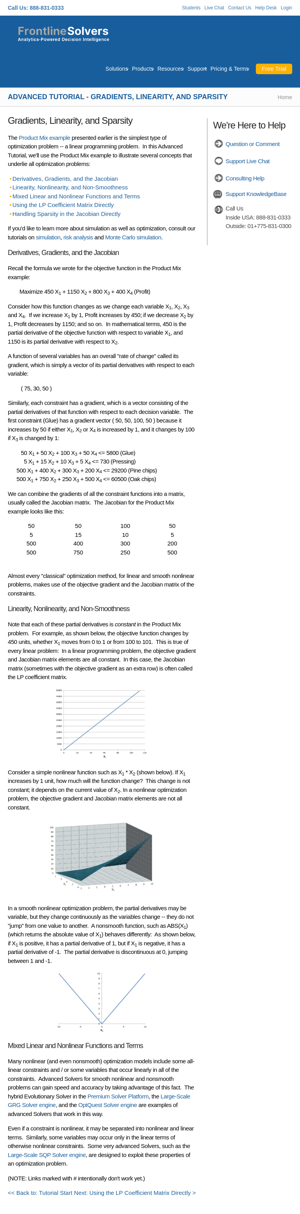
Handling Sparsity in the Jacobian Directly (66, 213)
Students (191, 8)
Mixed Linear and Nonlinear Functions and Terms (76, 196)
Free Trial (274, 68)
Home (285, 97)
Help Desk (266, 8)
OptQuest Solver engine (107, 1105)
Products (143, 69)
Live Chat (214, 8)
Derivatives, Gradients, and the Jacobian (65, 178)
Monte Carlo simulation (133, 237)
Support (197, 69)
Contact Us (239, 8)
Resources (170, 69)
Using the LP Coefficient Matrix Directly (63, 204)
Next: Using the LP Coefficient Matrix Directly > (135, 1192)
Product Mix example (44, 137)
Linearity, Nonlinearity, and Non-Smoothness (70, 187)
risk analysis (78, 237)
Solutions (116, 69)
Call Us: (18, 8)
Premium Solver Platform (118, 1096)
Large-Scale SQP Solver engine (47, 1155)
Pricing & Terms (230, 69)
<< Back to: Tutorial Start (40, 1192)
